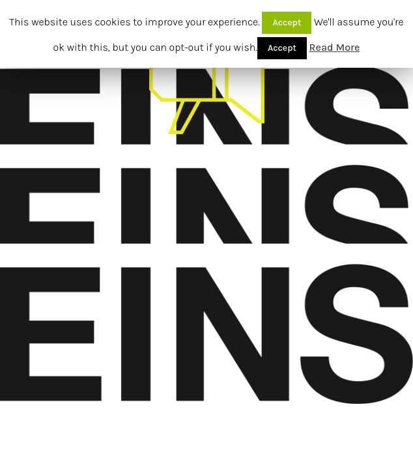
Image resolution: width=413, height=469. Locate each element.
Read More (334, 47)
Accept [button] (286, 22)
